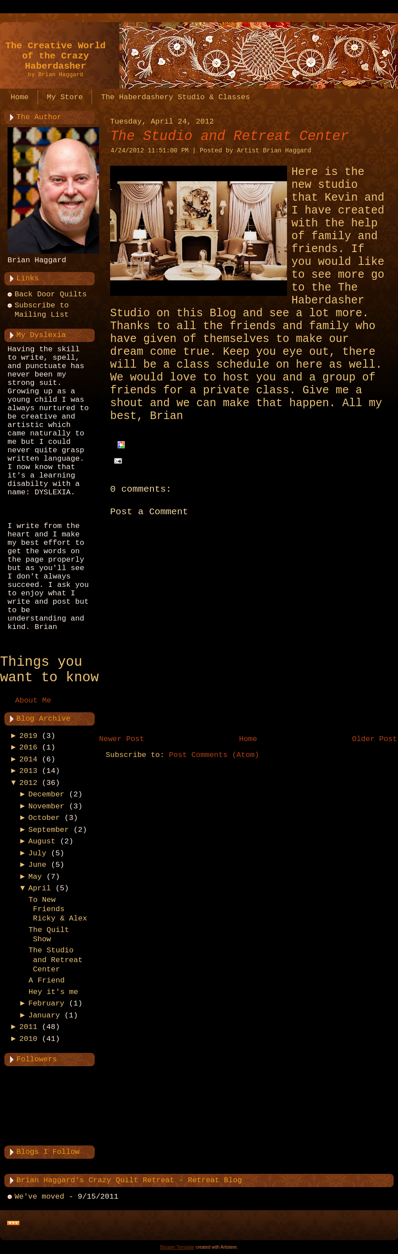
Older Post (374, 739)
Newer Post (121, 739)
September (48, 830)
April (39, 888)
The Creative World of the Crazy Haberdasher (55, 56)
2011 (28, 1027)
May (35, 877)
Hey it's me (53, 992)
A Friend (46, 980)
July (37, 853)
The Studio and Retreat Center (55, 960)
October (44, 818)
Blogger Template (177, 1247)
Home (248, 739)
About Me (33, 700)
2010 (28, 1039)
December (46, 794)
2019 (28, 736)
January (44, 1015)
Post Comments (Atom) (214, 755)
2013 (28, 771)
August (41, 841)
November (46, 806)
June (37, 865)
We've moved (39, 1196)
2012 (28, 783)
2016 (28, 747)
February (46, 1003)
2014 (28, 759)
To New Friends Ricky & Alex (57, 909)
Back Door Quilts (51, 294)
